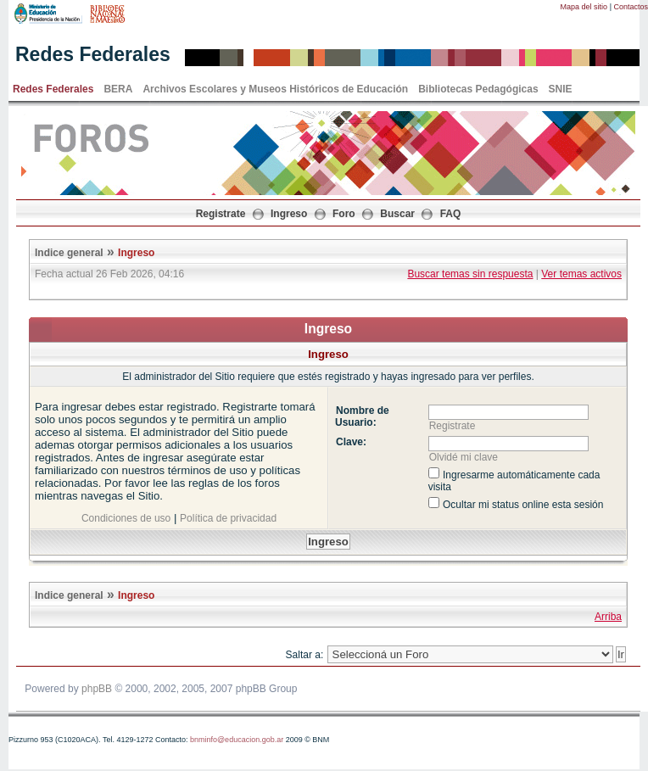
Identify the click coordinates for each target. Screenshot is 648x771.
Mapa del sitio (584, 7)
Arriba (608, 617)
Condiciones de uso (125, 518)
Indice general (69, 253)
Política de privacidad (228, 518)
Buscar (397, 214)
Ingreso (289, 214)
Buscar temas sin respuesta (470, 274)
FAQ (450, 214)
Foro (343, 214)
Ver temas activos (581, 274)
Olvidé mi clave (463, 457)
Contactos (630, 7)
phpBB (96, 689)
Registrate (221, 214)
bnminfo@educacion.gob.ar (236, 739)
